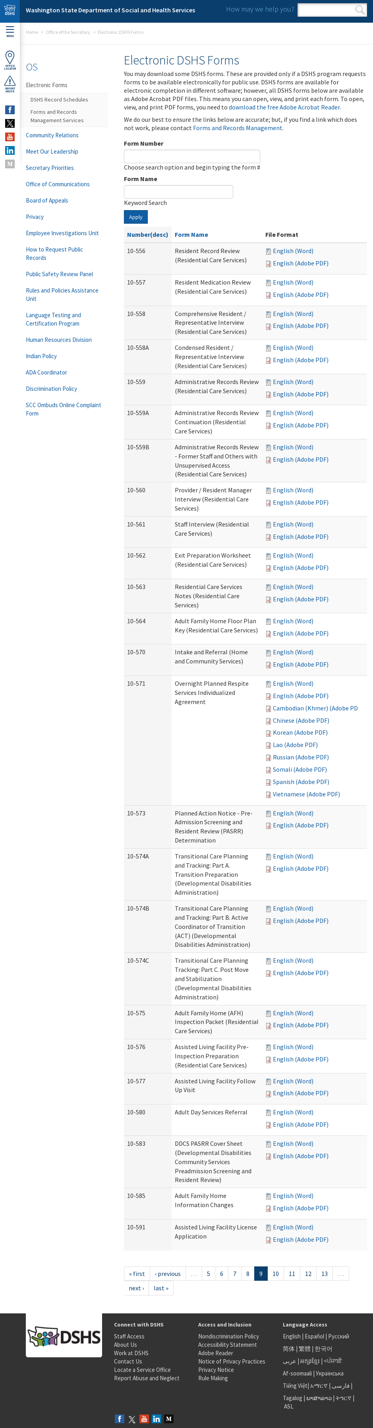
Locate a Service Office (142, 1369)
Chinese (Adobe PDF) (301, 720)
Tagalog (292, 1398)
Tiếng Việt (295, 1385)
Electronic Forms (47, 85)
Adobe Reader (215, 1353)
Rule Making (213, 1378)
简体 (289, 1348)
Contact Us (128, 1361)
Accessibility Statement (227, 1344)
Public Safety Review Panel (59, 274)
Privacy (35, 216)
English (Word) (293, 251)
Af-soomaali (297, 1373)
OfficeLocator (10, 60)
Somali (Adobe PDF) (300, 769)
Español (314, 1336)
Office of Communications (58, 184)
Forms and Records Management (237, 128)
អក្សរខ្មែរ (310, 1361)
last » (161, 1288)
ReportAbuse (10, 84)
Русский (338, 1336)
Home (32, 32)
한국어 (323, 1348)
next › (136, 1288)
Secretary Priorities (50, 168)
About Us (125, 1344)
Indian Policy (41, 356)
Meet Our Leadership (52, 151)
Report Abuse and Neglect (147, 1378)
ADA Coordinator (46, 372)
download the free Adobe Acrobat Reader (284, 107)
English (292, 1336)
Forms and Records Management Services (57, 116)
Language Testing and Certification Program (53, 319)
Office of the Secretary (68, 32)
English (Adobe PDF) (301, 263)
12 (308, 1274)
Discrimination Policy (51, 388)
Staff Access (129, 1336)
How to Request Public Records (54, 253)
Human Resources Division (59, 339)
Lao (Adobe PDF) (295, 745)
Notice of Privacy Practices (231, 1361)
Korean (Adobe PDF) (300, 732)
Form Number (143, 143)
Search (360, 10)
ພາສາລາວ (319, 1398)
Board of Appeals (47, 200)
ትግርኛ (344, 1398)
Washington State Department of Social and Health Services (110, 10)
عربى (289, 1361)
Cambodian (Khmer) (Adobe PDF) (318, 708)
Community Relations (52, 135)
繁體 (305, 1348)
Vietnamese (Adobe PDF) (306, 794)
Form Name (140, 179)
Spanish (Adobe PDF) (301, 782)
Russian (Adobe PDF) (301, 757)
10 (276, 1274)
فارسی (340, 1385)
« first (137, 1274)
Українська (330, 1373)
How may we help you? (260, 9)
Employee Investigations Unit (62, 233)
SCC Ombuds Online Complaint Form (63, 409)
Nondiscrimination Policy (228, 1336)
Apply (136, 216)
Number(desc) (147, 234)
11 (292, 1274)
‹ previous (168, 1274)
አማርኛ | (320, 1385)
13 (324, 1274)
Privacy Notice (216, 1369)
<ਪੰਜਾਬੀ (333, 1361)
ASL (289, 1406)
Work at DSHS (131, 1353)
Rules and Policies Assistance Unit (62, 294)
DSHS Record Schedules (59, 99)
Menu (10, 32)
